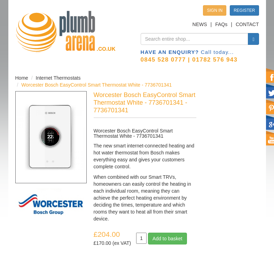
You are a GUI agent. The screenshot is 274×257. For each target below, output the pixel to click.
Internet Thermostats (58, 78)
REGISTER (244, 10)
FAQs (221, 24)
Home (21, 78)
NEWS (200, 24)
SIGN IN (214, 10)
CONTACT (247, 24)
